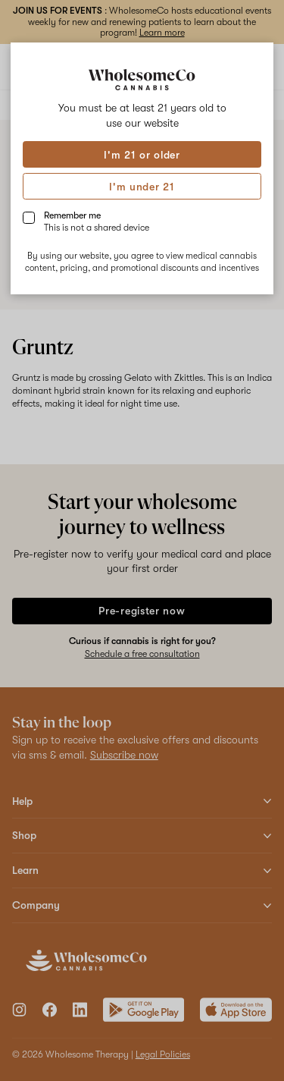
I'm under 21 (141, 187)
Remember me (96, 221)
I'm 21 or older (142, 155)
